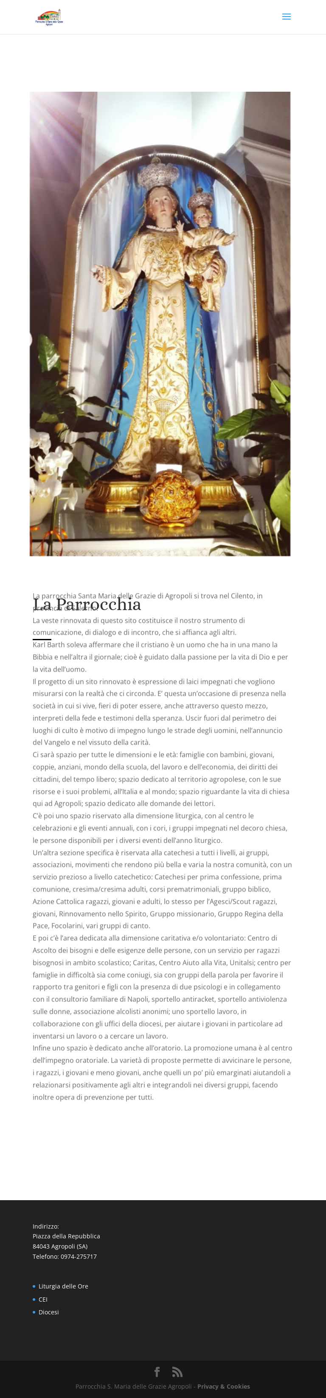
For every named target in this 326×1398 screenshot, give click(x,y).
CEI (43, 1299)
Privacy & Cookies (223, 1386)
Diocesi (49, 1312)
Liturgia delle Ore (63, 1286)
